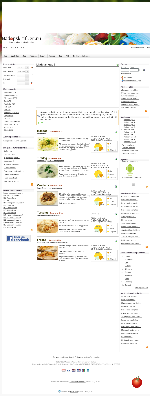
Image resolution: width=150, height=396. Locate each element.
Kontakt (71, 357)
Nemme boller (126, 220)
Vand (127, 279)
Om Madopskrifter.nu (60, 357)
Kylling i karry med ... (12, 158)
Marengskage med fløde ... (131, 303)
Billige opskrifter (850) (12, 121)
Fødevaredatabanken (78, 382)
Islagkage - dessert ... (129, 107)
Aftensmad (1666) (10, 98)
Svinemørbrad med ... (129, 200)
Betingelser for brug (82, 357)
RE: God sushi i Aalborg (12, 217)
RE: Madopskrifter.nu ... (12, 220)
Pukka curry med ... (128, 240)
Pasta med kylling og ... (130, 213)
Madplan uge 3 (129, 129)
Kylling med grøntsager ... (130, 313)
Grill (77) (7, 110)
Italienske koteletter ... (129, 233)
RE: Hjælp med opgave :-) (13, 215)
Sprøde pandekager (128, 223)
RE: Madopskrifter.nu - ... (13, 195)
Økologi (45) (8, 130)
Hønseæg (128, 282)
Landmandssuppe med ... (130, 227)
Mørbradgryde (9, 161)
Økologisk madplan (129, 153)
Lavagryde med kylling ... (130, 320)
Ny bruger (128, 77)
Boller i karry (8, 151)
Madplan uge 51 (130, 139)
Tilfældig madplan (128, 148)
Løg (126, 262)
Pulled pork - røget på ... (130, 93)
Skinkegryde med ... (128, 217)
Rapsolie (128, 272)
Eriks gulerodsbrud (128, 300)
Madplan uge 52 (130, 137)
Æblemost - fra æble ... (130, 90)
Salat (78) (7, 101)
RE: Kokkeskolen (10, 198)
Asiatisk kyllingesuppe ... (130, 237)
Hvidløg (127, 266)
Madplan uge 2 (129, 132)
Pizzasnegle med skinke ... (14, 171)
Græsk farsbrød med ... (12, 174)
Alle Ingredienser (141, 288)
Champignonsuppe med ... (131, 196)
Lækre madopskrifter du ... (13, 193)
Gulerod (128, 285)
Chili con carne (9, 154)
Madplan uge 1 (129, 134)
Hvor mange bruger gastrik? (14, 203)
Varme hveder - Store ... (130, 99)
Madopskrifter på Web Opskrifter (15, 141)
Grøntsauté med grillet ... (130, 230)
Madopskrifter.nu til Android (132, 177)
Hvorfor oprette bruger (132, 80)
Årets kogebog (9, 205)
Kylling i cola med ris (11, 181)
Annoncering (94, 357)
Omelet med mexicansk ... (131, 243)
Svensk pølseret (10, 168)
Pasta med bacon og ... (130, 343)
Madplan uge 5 (129, 125)
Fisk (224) (7, 107)
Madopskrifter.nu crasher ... (14, 222)
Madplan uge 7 (129, 120)
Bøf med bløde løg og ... (130, 206)
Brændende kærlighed (129, 210)
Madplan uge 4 (129, 127)
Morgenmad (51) (10, 92)
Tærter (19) (8, 127)
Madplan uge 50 (130, 142)
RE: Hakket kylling (10, 208)
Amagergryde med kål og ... (131, 316)
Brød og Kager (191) (11, 113)
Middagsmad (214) (11, 95)
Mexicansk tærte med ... (130, 330)
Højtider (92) (8, 115)
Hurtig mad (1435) (11, 124)
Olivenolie (128, 269)
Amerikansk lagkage (128, 296)
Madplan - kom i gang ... (130, 104)
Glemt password (127, 73)
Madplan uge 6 (129, 122)
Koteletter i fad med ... (12, 164)
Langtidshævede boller (129, 333)
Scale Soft (74, 391)
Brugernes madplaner (130, 150)
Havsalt (127, 256)
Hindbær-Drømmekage (129, 340)
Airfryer (6, 200)
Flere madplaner (128, 145)
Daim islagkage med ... (130, 203)
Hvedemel (128, 275)
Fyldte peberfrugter (11, 178)
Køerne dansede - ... (129, 96)
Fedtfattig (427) (9, 104)
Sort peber (129, 259)
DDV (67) (7, 118)
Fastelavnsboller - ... (129, 102)
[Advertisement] (77, 87)
